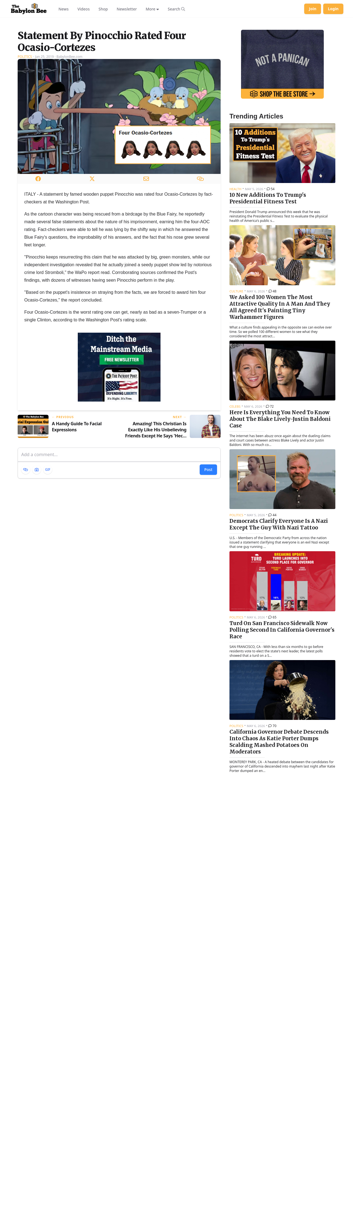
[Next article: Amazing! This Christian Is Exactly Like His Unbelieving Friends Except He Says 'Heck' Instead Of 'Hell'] (172, 496)
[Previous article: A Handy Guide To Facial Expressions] (66, 496)
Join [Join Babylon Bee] (312, 8)
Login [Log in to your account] (333, 8)
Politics (25, 125)
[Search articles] (176, 9)
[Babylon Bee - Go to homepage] (29, 8)
